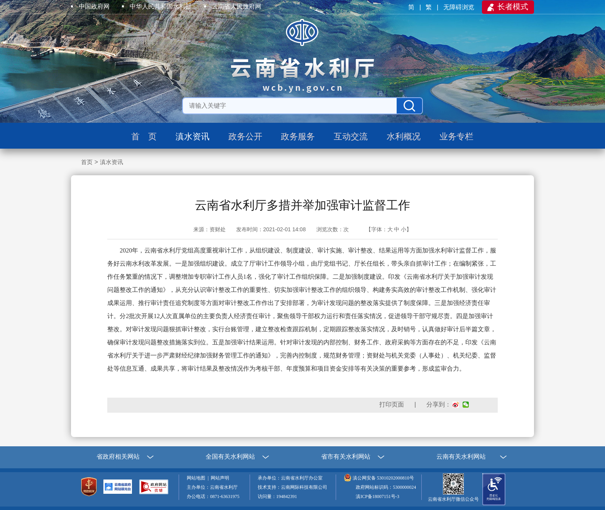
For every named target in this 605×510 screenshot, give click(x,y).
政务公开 (245, 136)
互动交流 (351, 136)
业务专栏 (456, 136)
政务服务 (298, 136)
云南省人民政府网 (236, 6)
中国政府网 (94, 6)
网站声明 (221, 478)
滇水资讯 (193, 136)
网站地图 (197, 478)
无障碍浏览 (459, 7)
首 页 (144, 136)
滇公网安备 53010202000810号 (383, 478)
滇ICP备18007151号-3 (377, 496)
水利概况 (404, 136)
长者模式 (512, 6)
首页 (87, 162)
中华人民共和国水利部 (160, 6)
